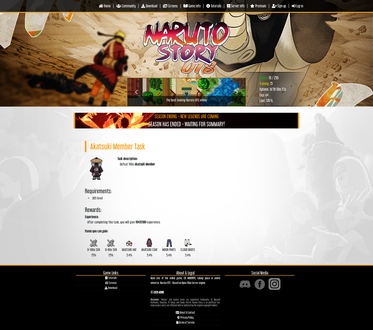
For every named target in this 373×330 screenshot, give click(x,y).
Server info (236, 6)
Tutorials (213, 6)
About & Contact (185, 312)
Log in (297, 6)
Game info (192, 6)
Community (126, 6)
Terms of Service (185, 322)
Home (105, 6)
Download (149, 6)
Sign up (279, 6)
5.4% (129, 247)
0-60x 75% (111, 247)
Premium (258, 6)
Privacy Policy (185, 317)
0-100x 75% (93, 247)
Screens (170, 6)
